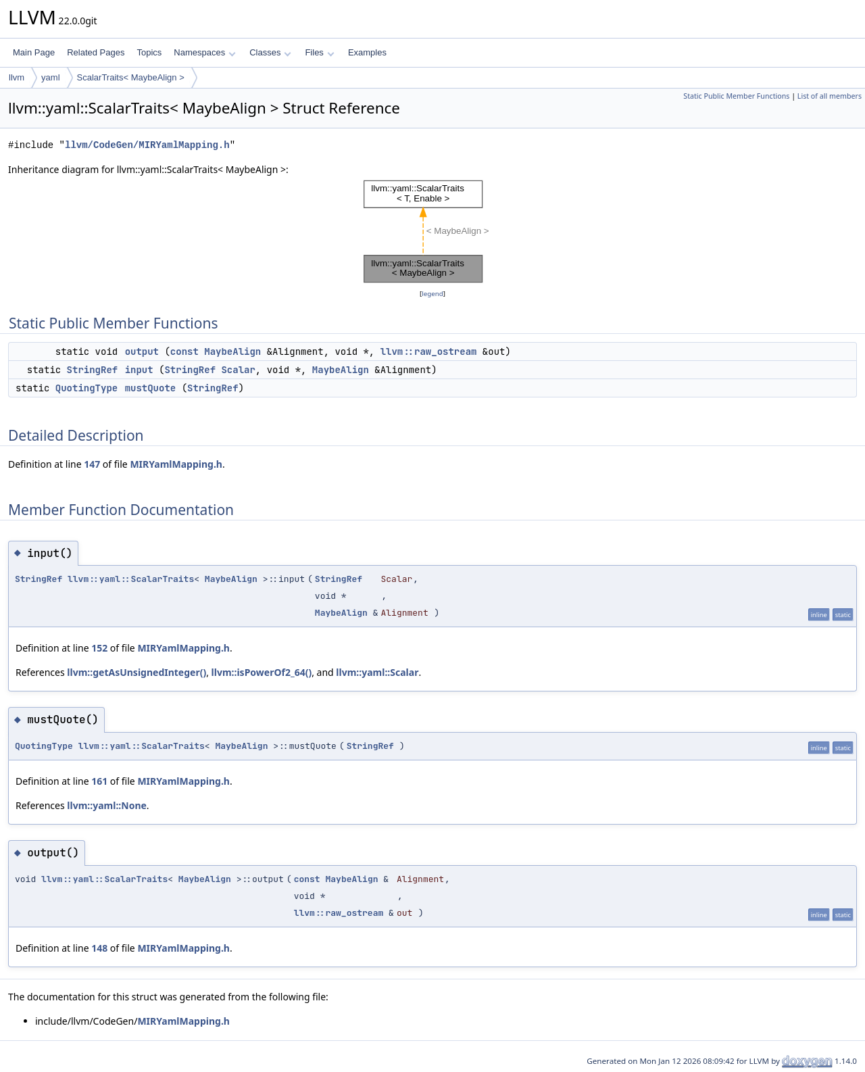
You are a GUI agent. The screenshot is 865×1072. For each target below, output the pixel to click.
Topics (149, 52)
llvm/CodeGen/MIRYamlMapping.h (147, 145)
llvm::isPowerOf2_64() (262, 672)
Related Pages (95, 52)
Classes (270, 52)
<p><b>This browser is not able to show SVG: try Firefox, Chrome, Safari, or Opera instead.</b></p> (432, 232)
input (139, 370)
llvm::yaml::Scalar (377, 672)
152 (99, 647)
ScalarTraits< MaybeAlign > (130, 77)
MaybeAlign (232, 351)
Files (319, 52)
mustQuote (150, 388)
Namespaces (204, 52)
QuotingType (86, 388)
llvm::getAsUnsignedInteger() (136, 672)
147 (92, 464)
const (184, 351)
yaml (50, 77)
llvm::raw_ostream (428, 351)
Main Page (34, 52)
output (142, 351)
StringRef (92, 370)
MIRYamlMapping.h (176, 464)
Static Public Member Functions (736, 96)
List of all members (829, 96)
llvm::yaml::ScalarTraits (131, 579)
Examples (367, 52)
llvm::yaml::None (107, 805)
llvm (16, 77)
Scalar (238, 370)
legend (432, 293)
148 (99, 948)
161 (99, 781)
